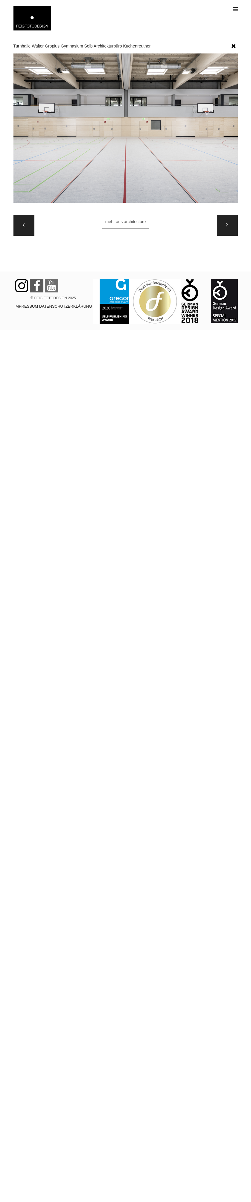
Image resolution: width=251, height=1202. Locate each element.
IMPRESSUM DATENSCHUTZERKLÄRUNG (53, 306)
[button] (233, 45)
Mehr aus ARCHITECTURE (125, 221)
